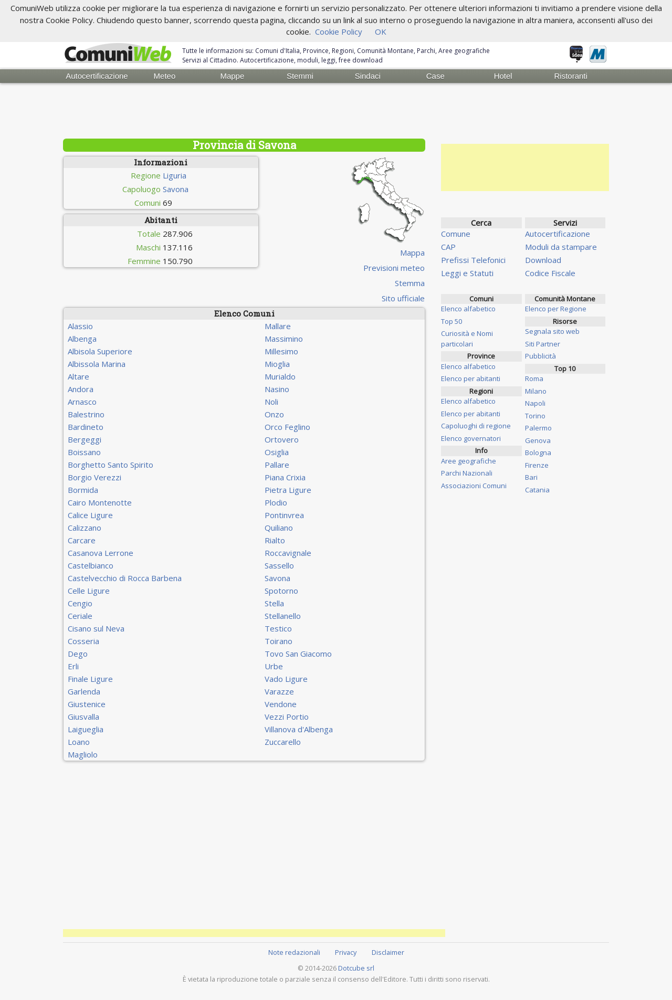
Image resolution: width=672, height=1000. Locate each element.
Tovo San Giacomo (298, 653)
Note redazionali (294, 952)
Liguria (174, 175)
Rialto (275, 540)
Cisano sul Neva (96, 628)
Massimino (284, 338)
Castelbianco (90, 565)
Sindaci (368, 75)
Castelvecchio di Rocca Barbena (125, 578)
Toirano (278, 641)
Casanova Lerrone (100, 553)
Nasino (277, 389)
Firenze (537, 465)
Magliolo (83, 754)
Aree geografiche (468, 461)
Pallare (277, 464)
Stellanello (283, 615)
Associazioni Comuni (474, 485)
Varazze (279, 691)
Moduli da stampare (561, 246)
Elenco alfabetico (468, 308)
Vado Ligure (286, 678)
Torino (535, 415)
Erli (73, 666)
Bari (531, 477)
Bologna (538, 452)
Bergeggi (84, 439)
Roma (534, 378)
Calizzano (84, 527)
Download (543, 260)
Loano (79, 741)
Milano (536, 391)
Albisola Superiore (100, 351)
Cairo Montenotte (100, 502)
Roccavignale (288, 553)
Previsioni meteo (394, 267)
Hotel (503, 75)
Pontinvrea (284, 515)
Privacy (345, 952)
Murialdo (280, 376)
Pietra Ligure (288, 490)
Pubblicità (540, 356)
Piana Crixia (285, 477)
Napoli (535, 403)
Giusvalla (83, 716)
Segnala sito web (552, 331)
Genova (538, 440)
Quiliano (279, 527)
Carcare (82, 540)
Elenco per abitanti (470, 378)
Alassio (80, 326)
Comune (455, 233)
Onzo (274, 414)
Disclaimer (388, 952)
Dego (78, 653)
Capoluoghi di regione (476, 425)
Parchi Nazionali (466, 473)
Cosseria (83, 641)
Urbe (274, 666)
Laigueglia (85, 729)
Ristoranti (570, 75)
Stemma (410, 283)
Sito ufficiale (403, 298)
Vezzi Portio (287, 716)
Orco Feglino (287, 427)
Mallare (278, 326)
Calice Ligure (90, 515)
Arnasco (82, 401)
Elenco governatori (471, 438)
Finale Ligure (90, 678)
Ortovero (282, 439)
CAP (448, 246)
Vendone (281, 704)
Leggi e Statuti (467, 273)
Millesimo (281, 351)
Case (435, 75)
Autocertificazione (97, 75)
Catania (537, 489)
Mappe (232, 75)
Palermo (538, 428)
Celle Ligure (89, 590)
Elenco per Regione (555, 308)
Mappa (412, 252)
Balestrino (86, 414)
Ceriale (80, 615)
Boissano (84, 452)
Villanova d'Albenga (299, 729)
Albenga (82, 338)
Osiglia (277, 452)
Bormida (83, 490)
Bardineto (85, 427)
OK (380, 31)
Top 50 (451, 321)
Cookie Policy (338, 31)
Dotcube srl (356, 968)
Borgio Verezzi (94, 477)
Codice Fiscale (550, 273)
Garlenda (84, 691)
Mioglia (277, 364)
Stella (274, 603)
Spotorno (281, 590)
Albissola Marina (96, 364)
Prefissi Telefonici (473, 260)
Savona (175, 189)
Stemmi (300, 75)
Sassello (279, 565)
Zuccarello (283, 741)
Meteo (165, 75)
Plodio (276, 502)
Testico (278, 628)
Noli (271, 401)
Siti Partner (542, 344)
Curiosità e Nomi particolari (467, 339)
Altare (78, 376)
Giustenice (87, 704)
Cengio (80, 603)
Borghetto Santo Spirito (110, 464)
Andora (80, 389)
